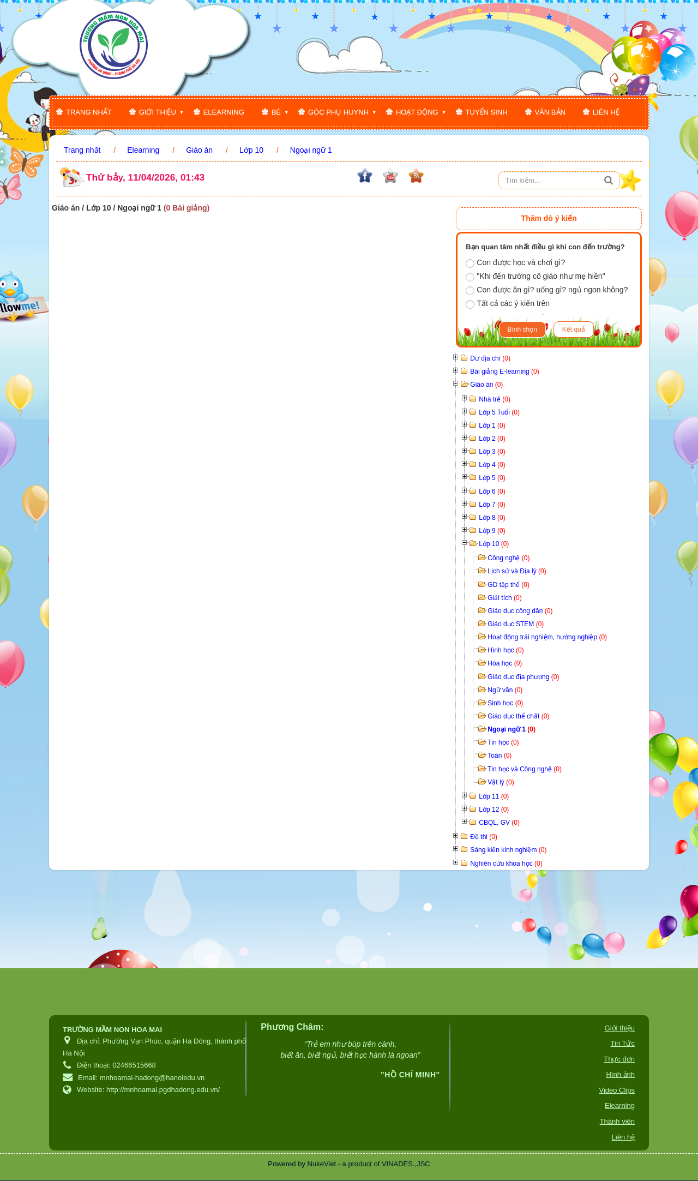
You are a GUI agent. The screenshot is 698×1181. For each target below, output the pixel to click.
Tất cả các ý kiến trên (508, 304)
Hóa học (505, 663)
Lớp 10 (494, 544)
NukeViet (322, 1164)
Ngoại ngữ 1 (511, 729)
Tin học (503, 742)
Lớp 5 (492, 478)
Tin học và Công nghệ (525, 769)
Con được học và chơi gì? (515, 263)
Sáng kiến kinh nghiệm (508, 850)
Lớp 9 (492, 531)
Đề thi (483, 837)
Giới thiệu (157, 112)
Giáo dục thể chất (518, 716)
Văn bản (550, 112)
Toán (500, 755)
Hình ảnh (620, 1074)
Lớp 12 (494, 809)
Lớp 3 (492, 451)
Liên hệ (606, 112)
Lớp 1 (492, 425)
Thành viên (617, 1121)
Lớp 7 (492, 504)
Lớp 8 (492, 517)
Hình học (506, 650)
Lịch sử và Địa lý (517, 571)
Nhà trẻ (494, 399)
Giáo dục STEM (516, 624)
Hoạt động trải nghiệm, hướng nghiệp (547, 637)
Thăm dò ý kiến (549, 218)
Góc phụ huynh (338, 112)
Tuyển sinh (487, 112)
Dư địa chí (490, 358)
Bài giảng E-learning (504, 371)
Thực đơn (619, 1059)
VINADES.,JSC (406, 1164)
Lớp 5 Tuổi (499, 412)
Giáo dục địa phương (523, 677)
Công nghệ (508, 558)
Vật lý (501, 782)
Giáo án (486, 384)
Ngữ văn (505, 690)
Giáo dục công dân (520, 611)
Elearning (223, 112)
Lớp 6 (492, 491)
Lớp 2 (492, 438)
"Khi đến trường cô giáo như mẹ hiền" (535, 276)
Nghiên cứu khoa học (506, 863)
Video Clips (617, 1090)
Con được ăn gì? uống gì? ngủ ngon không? (547, 290)
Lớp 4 (492, 465)
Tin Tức (623, 1043)
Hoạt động (417, 112)
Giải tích (504, 598)
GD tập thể (508, 585)
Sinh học (505, 703)
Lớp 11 (494, 796)
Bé (276, 112)
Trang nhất (89, 112)
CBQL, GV (499, 822)
